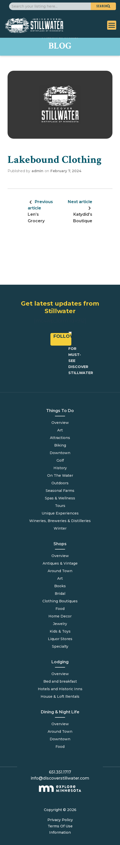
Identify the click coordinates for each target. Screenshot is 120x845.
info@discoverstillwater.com (60, 778)
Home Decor (60, 616)
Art (60, 430)
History (60, 468)
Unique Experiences (60, 513)
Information (60, 832)
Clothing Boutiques (60, 601)
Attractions (60, 437)
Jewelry (60, 623)
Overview (60, 422)
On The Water (60, 475)
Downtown (60, 453)
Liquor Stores (60, 639)
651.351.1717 (60, 772)
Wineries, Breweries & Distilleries (60, 521)
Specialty (60, 646)
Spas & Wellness (60, 498)
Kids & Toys (60, 631)
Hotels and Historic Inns (60, 689)
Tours (60, 505)
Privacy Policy (60, 820)
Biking (60, 445)
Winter (60, 528)
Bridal (60, 593)
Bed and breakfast (60, 681)
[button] (103, 6)
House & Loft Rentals (60, 696)
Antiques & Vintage (60, 563)
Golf (60, 460)
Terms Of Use (60, 826)
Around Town (60, 731)
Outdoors (60, 483)
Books (60, 586)
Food (60, 746)
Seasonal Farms (60, 490)
